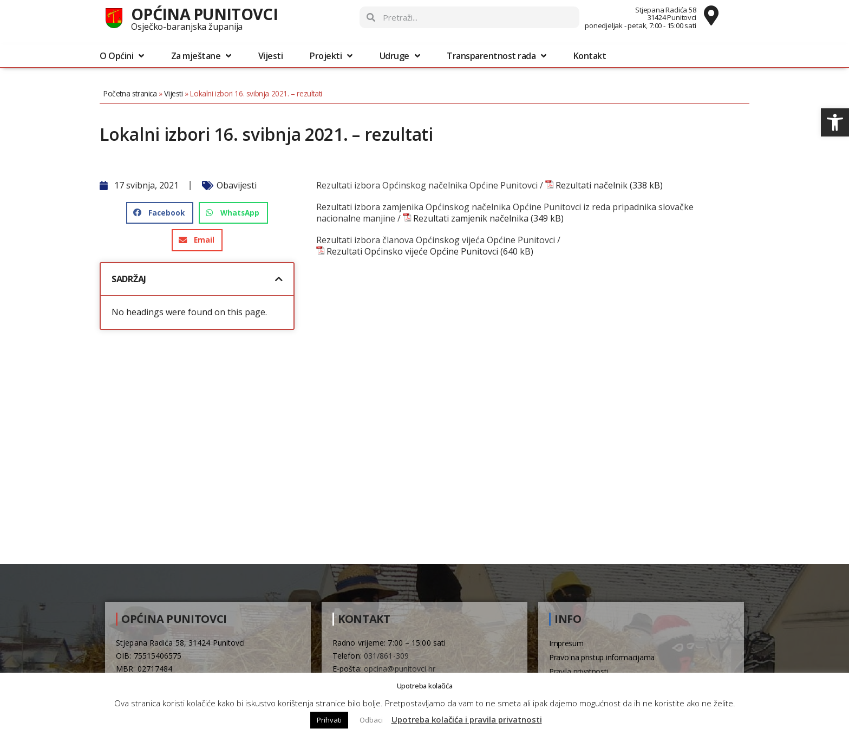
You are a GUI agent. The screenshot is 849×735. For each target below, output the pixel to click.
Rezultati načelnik (592, 185)
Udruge (400, 56)
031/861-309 (386, 656)
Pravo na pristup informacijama (602, 657)
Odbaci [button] (371, 720)
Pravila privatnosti (578, 671)
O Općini (122, 56)
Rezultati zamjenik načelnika (470, 218)
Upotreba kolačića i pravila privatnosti (466, 719)
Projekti (331, 56)
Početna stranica (130, 93)
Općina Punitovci (204, 13)
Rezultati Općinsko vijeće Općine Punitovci (412, 251)
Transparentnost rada (496, 56)
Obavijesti (237, 185)
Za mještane (201, 56)
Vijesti (270, 56)
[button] (835, 122)
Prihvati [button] (329, 720)
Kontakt (589, 56)
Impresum (566, 643)
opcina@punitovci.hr (399, 669)
